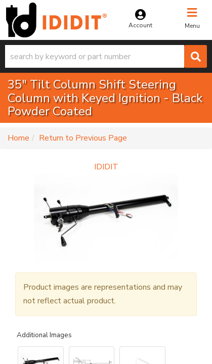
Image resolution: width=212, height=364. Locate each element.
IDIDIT (106, 166)
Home (18, 138)
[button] (106, 56)
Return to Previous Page (83, 138)
